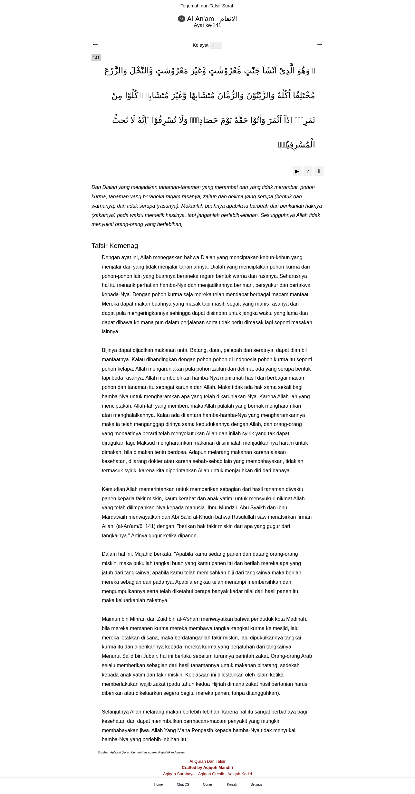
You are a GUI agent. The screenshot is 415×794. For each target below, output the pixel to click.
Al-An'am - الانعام (212, 18)
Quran (207, 784)
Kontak (232, 784)
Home (158, 784)
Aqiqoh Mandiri (218, 767)
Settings (256, 784)
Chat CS (183, 784)
